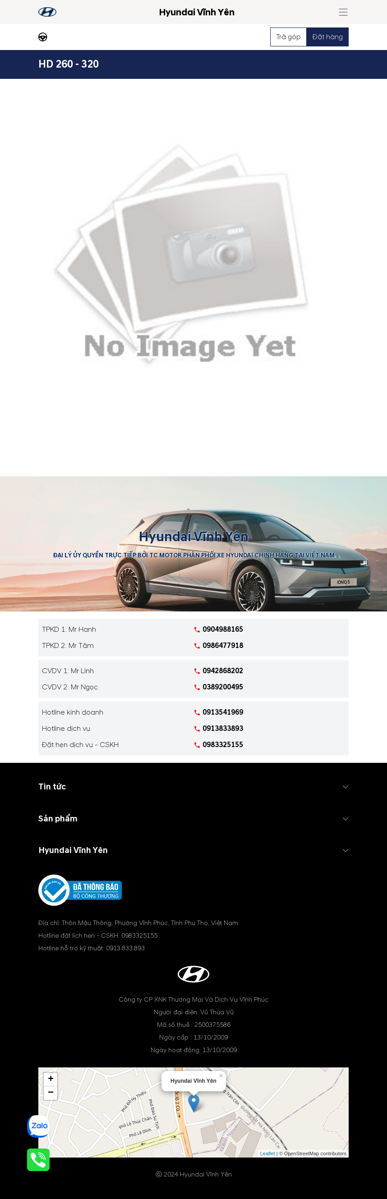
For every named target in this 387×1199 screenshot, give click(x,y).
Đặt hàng (328, 36)
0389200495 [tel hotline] (223, 687)
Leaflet (267, 1153)
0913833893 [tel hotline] (223, 728)
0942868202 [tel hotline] (223, 670)
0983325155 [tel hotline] (223, 744)
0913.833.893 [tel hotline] (125, 948)
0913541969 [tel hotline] (223, 712)
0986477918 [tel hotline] (223, 645)
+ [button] (51, 1079)
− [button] (51, 1093)
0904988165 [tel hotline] (223, 629)
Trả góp (288, 36)
